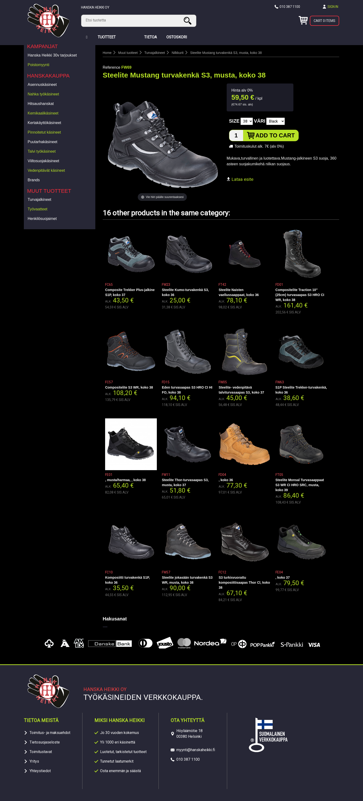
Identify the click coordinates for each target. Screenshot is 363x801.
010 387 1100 (290, 7)
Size (234, 121)
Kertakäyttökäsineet (44, 123)
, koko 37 (283, 577)
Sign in (332, 7)
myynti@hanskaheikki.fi (195, 750)
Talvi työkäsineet (42, 151)
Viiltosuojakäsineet (43, 161)
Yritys (34, 761)
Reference (111, 67)
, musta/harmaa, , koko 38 (125, 480)
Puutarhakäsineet (42, 142)
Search (188, 20)
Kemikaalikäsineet (43, 113)
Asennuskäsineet (42, 85)
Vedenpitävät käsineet (46, 170)
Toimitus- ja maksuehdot (50, 732)
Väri (259, 121)
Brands (34, 180)
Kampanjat (42, 46)
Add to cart (275, 135)
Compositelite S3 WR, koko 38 (129, 387)
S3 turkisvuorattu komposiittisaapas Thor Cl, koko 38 (244, 582)
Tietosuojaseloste (45, 742)
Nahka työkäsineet (43, 94)
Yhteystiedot (40, 771)
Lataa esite (240, 179)
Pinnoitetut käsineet (44, 132)
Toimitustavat (41, 751)
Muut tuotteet (49, 191)
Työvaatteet (37, 209)
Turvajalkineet (39, 200)
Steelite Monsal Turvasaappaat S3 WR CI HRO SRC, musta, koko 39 (300, 485)
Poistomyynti (38, 65)
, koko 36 (226, 480)
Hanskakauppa (48, 76)
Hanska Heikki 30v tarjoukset (52, 55)
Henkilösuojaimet (42, 219)
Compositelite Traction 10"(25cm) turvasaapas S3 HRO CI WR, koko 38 (300, 295)
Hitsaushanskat (41, 104)
